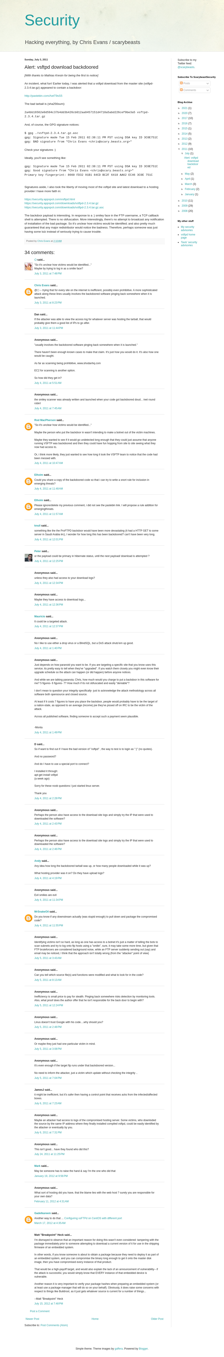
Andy (37, 860)
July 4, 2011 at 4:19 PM (47, 878)
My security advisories (187, 228)
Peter (37, 551)
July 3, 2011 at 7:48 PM (47, 273)
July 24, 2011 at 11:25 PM (49, 1154)
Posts (185, 83)
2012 (185, 143)
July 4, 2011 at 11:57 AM (48, 514)
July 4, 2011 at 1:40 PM (47, 648)
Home (95, 1318)
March (189, 184)
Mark (37, 1165)
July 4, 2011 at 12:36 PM (48, 604)
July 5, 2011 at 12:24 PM (48, 1005)
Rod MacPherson (45, 420)
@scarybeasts (186, 67)
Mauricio (39, 616)
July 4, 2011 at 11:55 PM (48, 925)
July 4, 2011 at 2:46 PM (47, 849)
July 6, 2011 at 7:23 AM (47, 1103)
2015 (185, 128)
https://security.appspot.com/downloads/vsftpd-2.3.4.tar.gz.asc (64, 207)
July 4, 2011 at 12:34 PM (48, 583)
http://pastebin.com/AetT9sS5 (43, 95)
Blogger (143, 1348)
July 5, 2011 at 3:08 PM (47, 1048)
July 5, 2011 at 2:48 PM (47, 1027)
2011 (185, 149)
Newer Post (32, 1318)
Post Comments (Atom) (54, 1325)
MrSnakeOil (41, 911)
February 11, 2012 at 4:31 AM (51, 1201)
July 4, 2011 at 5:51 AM (47, 382)
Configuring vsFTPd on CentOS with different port (93, 1218)
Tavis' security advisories (189, 244)
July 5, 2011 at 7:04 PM (47, 1078)
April (188, 178)
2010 (185, 200)
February (190, 189)
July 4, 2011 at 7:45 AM (47, 408)
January (190, 194)
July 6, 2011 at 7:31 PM (47, 1132)
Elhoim (38, 474)
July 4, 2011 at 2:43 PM (47, 823)
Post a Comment (39, 1311)
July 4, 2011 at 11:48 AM (48, 488)
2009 (185, 205)
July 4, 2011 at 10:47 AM (48, 463)
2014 (185, 133)
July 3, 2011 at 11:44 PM (48, 328)
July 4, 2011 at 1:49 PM (47, 732)
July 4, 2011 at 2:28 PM (47, 798)
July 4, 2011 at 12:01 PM (48, 539)
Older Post (157, 1318)
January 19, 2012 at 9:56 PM (51, 1176)
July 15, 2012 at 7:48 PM (48, 1303)
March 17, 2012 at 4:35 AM (49, 1223)
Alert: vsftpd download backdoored (191, 162)
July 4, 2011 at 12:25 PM (48, 561)
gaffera (119, 1348)
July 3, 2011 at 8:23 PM (47, 302)
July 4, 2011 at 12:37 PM (48, 626)
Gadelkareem (42, 1213)
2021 (185, 108)
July (187, 153)
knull (37, 525)
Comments (188, 90)
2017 (185, 118)
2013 (185, 138)
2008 (185, 210)
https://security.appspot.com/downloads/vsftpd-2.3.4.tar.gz (61, 203)
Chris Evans (41, 285)
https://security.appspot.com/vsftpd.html (49, 199)
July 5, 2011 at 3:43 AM (47, 958)
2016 (185, 123)
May (188, 173)
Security (52, 20)
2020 (185, 113)
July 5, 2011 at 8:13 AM (47, 979)
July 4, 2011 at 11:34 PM (48, 899)
